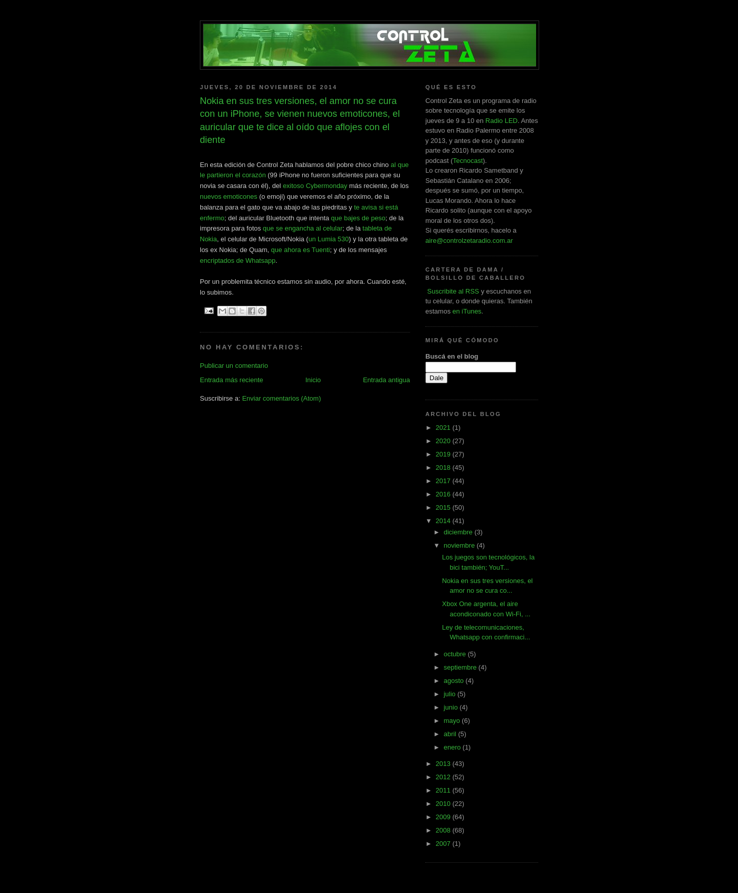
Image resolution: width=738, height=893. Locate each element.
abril (451, 734)
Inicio (313, 380)
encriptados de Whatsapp (237, 260)
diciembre (459, 532)
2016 (444, 494)
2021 (444, 427)
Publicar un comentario (234, 365)
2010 (444, 803)
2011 (444, 790)
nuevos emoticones (228, 196)
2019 (444, 454)
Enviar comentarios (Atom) (281, 398)
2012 (444, 777)
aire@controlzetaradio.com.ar (469, 240)
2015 (444, 507)
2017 (444, 481)
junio (452, 707)
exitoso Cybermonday (315, 186)
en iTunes (467, 311)
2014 (444, 521)
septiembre (461, 667)
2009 (444, 817)
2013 (444, 763)
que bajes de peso (358, 218)
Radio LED (501, 120)
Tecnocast (468, 160)
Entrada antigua (386, 380)
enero (453, 747)
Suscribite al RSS (452, 291)
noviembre (460, 545)
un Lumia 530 (329, 239)
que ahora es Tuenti (300, 250)
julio (451, 694)
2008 (444, 830)
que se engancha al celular (302, 228)
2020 (444, 441)
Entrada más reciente (231, 380)
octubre (456, 654)
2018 (444, 467)
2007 (444, 843)
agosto (455, 680)
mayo (453, 720)
